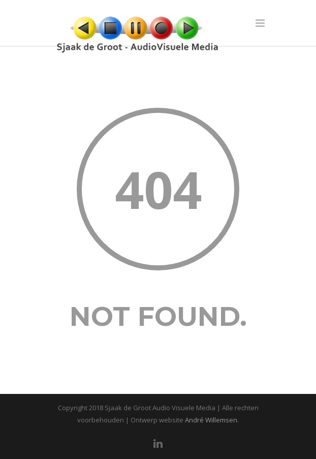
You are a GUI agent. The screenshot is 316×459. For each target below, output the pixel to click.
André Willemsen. (212, 419)
